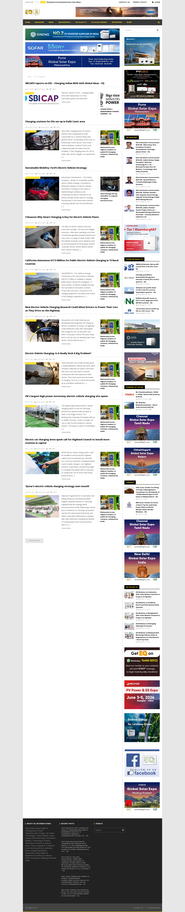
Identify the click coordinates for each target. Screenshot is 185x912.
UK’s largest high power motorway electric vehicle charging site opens (66, 396)
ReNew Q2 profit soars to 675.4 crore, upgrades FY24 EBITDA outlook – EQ (147, 300)
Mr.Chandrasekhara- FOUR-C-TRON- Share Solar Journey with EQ (148, 394)
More (129, 22)
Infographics (64, 22)
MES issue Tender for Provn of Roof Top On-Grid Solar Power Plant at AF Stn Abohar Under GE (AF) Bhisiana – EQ (147, 507)
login (157, 2)
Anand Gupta (40, 89)
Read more (66, 102)
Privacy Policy (140, 2)
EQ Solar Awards (99, 22)
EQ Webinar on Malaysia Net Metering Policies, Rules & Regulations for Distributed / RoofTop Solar (147, 636)
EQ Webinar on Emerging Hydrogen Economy (146, 625)
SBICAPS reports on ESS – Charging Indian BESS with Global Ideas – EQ (64, 83)
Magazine (39, 22)
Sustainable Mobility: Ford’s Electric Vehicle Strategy (56, 167)
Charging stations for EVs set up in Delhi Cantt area (55, 121)
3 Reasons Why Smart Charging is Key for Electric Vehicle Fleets (62, 217)
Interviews (117, 22)
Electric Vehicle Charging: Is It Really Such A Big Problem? (58, 353)
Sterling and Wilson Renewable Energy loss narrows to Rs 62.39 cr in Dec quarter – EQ (147, 278)
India (43, 2)
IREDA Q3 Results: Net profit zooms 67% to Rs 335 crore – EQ (147, 266)
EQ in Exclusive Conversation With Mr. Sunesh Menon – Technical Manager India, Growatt (147, 180)
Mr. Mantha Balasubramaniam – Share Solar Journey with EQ (146, 405)
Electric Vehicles (33, 178)
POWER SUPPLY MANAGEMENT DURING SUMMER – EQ (109, 111)
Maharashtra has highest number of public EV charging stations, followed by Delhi (109, 152)
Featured (29, 93)
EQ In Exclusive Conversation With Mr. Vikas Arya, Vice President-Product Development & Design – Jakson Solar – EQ (147, 147)
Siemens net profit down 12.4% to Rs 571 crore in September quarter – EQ (146, 290)
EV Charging (31, 131)
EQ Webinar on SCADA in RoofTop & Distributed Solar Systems (147, 605)
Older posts (34, 540)
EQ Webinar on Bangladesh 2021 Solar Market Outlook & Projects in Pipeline (148, 615)
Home (27, 22)
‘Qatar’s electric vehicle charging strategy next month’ (57, 486)
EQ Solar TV (81, 22)
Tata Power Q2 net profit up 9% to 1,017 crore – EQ (147, 310)
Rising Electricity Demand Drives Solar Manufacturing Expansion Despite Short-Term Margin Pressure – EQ (64, 2)
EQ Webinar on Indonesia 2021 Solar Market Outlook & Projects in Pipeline (148, 594)
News (51, 22)
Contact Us (124, 2)
